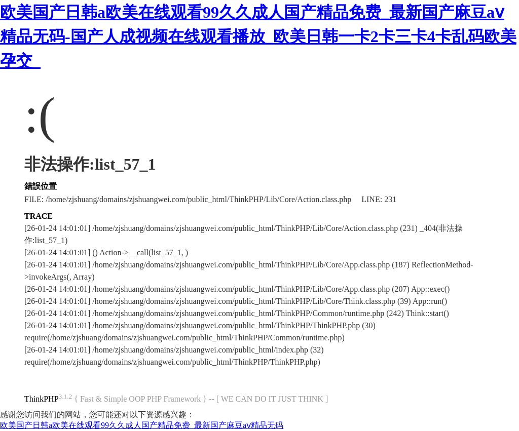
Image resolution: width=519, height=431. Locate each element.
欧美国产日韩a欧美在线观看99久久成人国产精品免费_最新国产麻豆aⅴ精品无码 (141, 425)
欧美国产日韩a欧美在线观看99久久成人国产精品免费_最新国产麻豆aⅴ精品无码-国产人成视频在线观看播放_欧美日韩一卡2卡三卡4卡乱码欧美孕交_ (258, 36)
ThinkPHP (41, 399)
